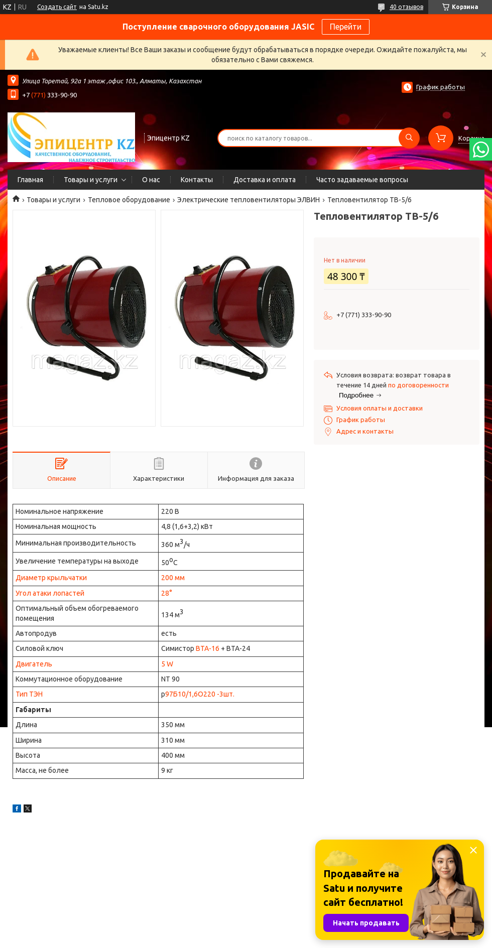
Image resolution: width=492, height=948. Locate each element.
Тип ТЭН (29, 694)
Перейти (345, 26)
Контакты (197, 179)
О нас (151, 179)
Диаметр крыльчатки (51, 578)
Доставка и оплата (264, 179)
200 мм (173, 578)
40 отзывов (406, 7)
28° (166, 593)
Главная (30, 179)
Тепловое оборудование (129, 200)
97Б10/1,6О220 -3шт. (199, 694)
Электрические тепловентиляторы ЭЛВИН (248, 200)
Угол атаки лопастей (50, 593)
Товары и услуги (90, 179)
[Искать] (409, 138)
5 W (167, 664)
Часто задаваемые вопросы (362, 179)
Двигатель (34, 664)
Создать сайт (57, 7)
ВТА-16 (207, 648)
